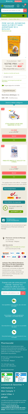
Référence (17, 69)
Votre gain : (9, 66)
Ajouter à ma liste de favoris (11, 73)
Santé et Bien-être (14, 19)
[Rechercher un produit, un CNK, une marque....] (25, 10)
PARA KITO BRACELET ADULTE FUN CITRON (14, 161)
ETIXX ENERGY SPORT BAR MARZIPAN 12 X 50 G (14, 124)
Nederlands (18, 1)
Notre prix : (11, 64)
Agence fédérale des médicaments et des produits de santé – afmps (13, 407)
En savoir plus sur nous (7, 369)
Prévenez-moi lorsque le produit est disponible (12, 81)
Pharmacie (4, 19)
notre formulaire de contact (17, 247)
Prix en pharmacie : (12, 61)
